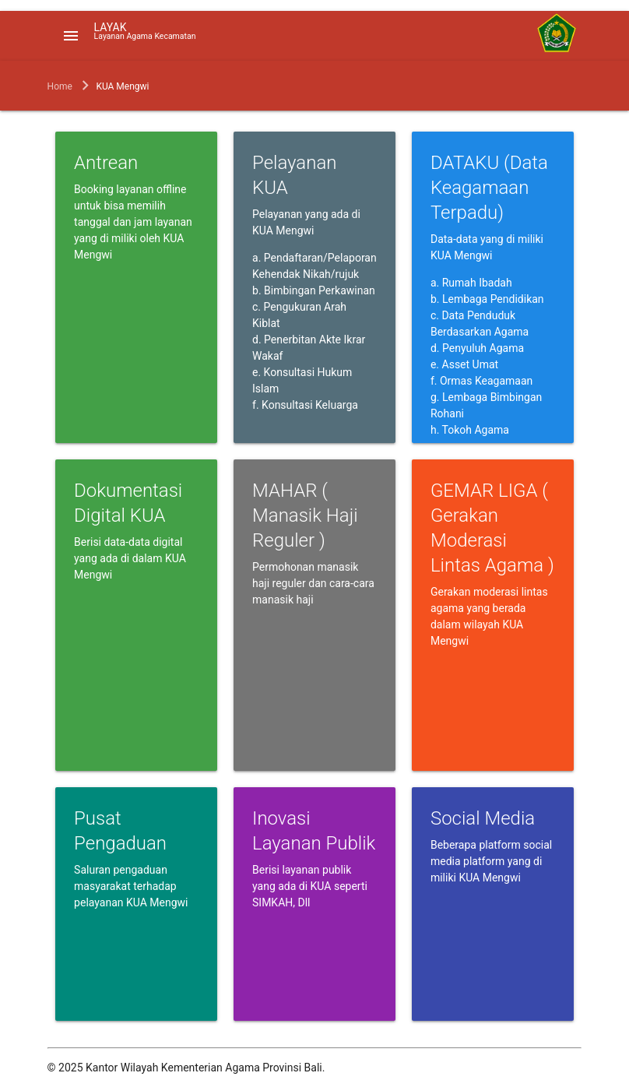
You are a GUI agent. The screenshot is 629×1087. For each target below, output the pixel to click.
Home (59, 86)
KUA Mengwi (122, 86)
